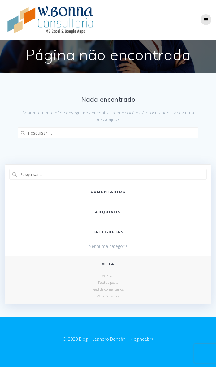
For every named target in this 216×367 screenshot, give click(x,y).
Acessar (108, 275)
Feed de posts (108, 282)
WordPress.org (108, 296)
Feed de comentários (108, 289)
